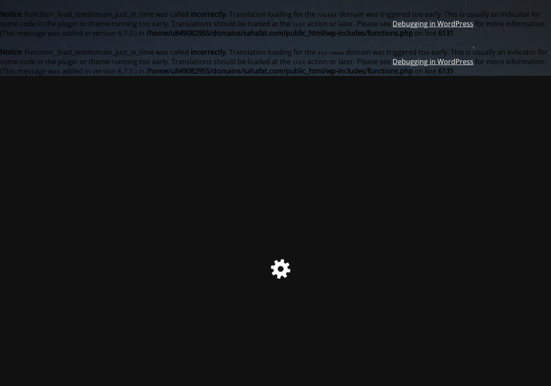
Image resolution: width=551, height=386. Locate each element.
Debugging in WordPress (433, 23)
